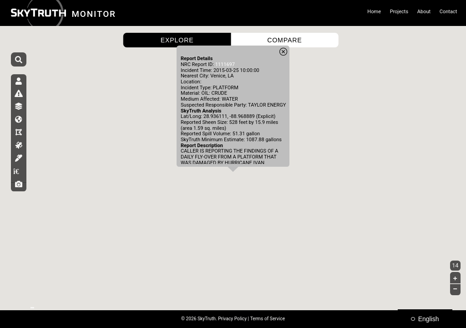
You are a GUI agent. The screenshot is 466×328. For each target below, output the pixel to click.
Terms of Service (267, 318)
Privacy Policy (232, 318)
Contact (448, 12)
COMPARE (284, 40)
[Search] (18, 60)
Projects (399, 12)
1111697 (225, 64)
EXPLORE (177, 40)
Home (374, 12)
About (424, 12)
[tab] (19, 84)
